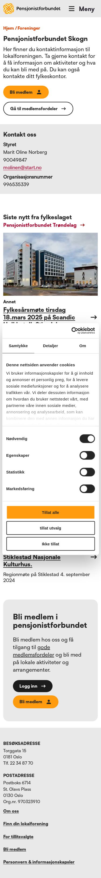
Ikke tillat (50, 543)
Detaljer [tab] (50, 345)
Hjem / (10, 28)
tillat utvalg (50, 528)
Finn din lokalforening (25, 823)
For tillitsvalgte (18, 836)
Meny (81, 9)
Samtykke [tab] (18, 345)
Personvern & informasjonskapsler (39, 862)
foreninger (29, 28)
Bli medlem (26, 92)
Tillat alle (50, 512)
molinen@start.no (22, 167)
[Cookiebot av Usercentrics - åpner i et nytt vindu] (72, 330)
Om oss (11, 811)
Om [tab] (82, 345)
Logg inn (32, 686)
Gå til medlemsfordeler (38, 109)
